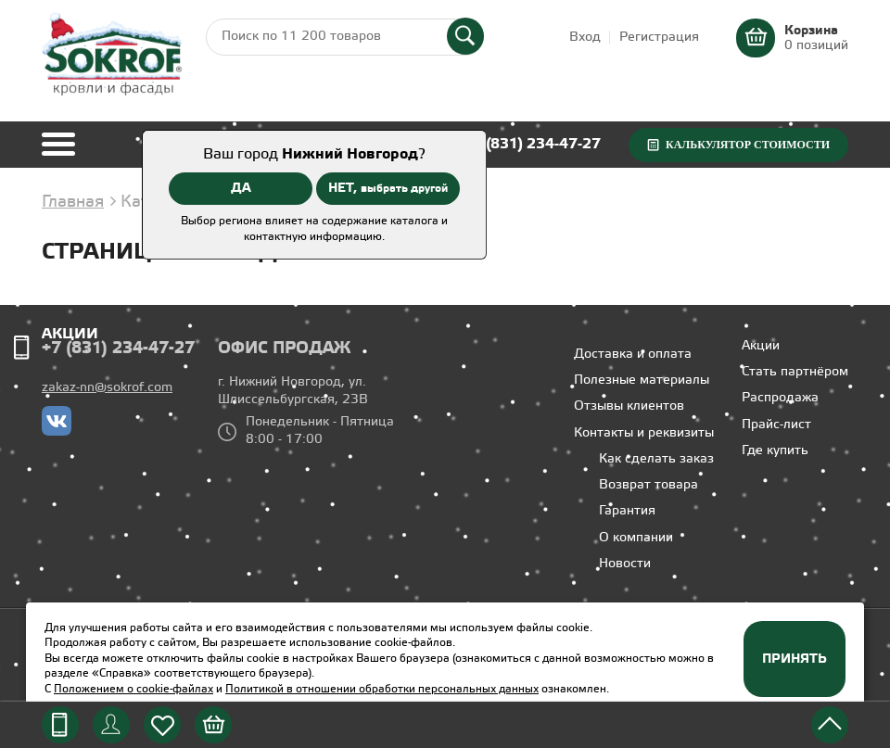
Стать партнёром (795, 372)
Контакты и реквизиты (644, 433)
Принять (794, 659)
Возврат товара (648, 485)
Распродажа (780, 398)
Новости (625, 564)
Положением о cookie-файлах (133, 689)
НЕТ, (388, 188)
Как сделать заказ (656, 459)
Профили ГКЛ (98, 297)
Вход (585, 37)
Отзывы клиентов (629, 406)
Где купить (775, 451)
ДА (241, 188)
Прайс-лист (776, 425)
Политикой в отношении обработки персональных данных (382, 689)
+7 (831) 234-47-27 (532, 144)
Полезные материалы (641, 380)
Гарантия (627, 511)
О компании (636, 538)
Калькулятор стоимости (748, 144)
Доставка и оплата (633, 354)
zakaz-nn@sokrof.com (107, 388)
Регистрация (659, 37)
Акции (70, 334)
